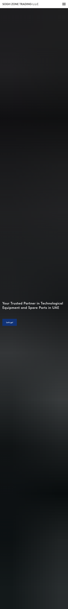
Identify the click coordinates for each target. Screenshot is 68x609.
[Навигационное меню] (64, 4)
